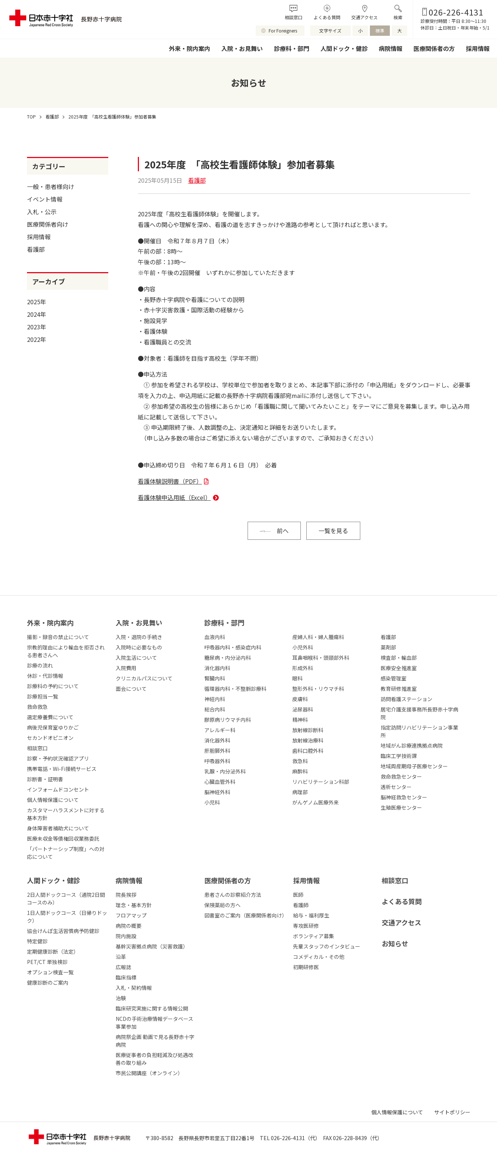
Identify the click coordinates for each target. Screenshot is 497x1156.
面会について (131, 688)
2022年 (36, 339)
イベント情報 (44, 199)
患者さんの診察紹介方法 (232, 894)
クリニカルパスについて (144, 678)
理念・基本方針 (134, 905)
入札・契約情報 (134, 987)
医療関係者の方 (434, 48)
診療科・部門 (291, 48)
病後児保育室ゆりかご (53, 727)
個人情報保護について (53, 799)
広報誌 (123, 967)
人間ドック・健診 (344, 48)
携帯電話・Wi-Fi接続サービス (61, 768)
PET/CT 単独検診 (47, 961)
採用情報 (478, 48)
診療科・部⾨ (224, 622)
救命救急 (37, 706)
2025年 (36, 301)
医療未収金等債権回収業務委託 (63, 838)
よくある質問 (327, 17)
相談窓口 (293, 17)
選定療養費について (50, 717)
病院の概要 (129, 925)
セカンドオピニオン (50, 737)
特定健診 (37, 941)
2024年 (36, 314)
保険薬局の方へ (222, 905)
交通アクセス (364, 17)
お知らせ (395, 943)
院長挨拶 (126, 894)
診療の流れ (40, 665)
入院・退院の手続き (139, 637)
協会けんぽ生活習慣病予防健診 (63, 930)
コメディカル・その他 (318, 956)
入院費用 (126, 668)
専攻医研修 (306, 925)
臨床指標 (126, 977)
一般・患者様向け (50, 186)
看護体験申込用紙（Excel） (174, 497)
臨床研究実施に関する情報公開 (152, 1008)
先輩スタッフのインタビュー (326, 946)
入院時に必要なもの (139, 647)
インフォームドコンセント (58, 789)
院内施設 (126, 936)
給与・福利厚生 (311, 915)
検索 (398, 17)
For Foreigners (283, 30)
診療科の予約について (53, 686)
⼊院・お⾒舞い (139, 622)
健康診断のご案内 (47, 982)
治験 (121, 998)
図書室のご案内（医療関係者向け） (245, 915)
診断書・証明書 (45, 779)
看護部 (36, 249)
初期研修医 (306, 967)
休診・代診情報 (45, 675)
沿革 (121, 956)
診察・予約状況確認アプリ (58, 758)
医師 (298, 894)
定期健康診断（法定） (53, 951)
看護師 (301, 905)
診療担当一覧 (42, 696)
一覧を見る (333, 530)
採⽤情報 (306, 880)
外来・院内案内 (189, 48)
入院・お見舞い (242, 48)
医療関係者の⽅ (227, 880)
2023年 (36, 326)
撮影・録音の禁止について (58, 637)
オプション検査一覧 (50, 972)
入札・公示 (42, 211)
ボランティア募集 (313, 936)
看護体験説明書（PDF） (170, 481)
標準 (379, 30)
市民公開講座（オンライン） (149, 1073)
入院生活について (136, 657)
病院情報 (390, 48)
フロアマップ (131, 915)
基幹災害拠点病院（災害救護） (152, 946)
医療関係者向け (47, 224)
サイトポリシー (452, 1112)
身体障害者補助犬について (58, 828)
